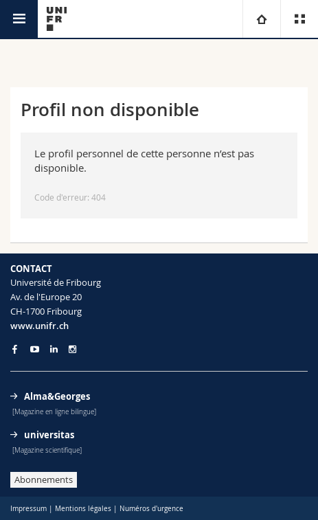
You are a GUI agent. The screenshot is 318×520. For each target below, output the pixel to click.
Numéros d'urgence (151, 508)
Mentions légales (83, 508)
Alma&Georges (57, 396)
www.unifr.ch (39, 325)
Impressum (28, 508)
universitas (49, 435)
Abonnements (43, 479)
